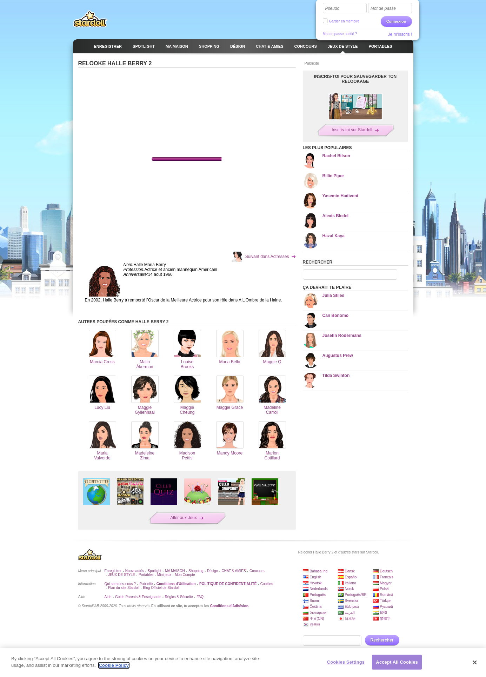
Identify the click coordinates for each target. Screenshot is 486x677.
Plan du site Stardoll (123, 588)
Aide (108, 597)
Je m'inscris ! (400, 34)
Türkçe (385, 601)
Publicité (146, 584)
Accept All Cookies (397, 662)
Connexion (396, 21)
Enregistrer (113, 571)
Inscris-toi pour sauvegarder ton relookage (355, 79)
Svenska (351, 601)
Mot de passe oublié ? (340, 34)
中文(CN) (317, 618)
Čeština (316, 607)
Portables (146, 575)
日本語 (350, 618)
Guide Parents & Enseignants (138, 597)
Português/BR (356, 595)
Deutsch (386, 571)
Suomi (315, 601)
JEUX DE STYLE (121, 575)
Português (318, 595)
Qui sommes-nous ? (120, 584)
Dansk (350, 571)
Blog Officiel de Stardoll (161, 588)
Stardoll (90, 19)
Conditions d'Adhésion (229, 606)
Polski (385, 589)
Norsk (349, 589)
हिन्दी (383, 613)
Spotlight (154, 571)
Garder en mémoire (344, 21)
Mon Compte (185, 575)
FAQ (200, 597)
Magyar (386, 583)
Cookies (266, 584)
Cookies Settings (346, 662)
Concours (257, 571)
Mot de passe (383, 8)
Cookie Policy (114, 665)
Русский (386, 607)
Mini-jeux (164, 575)
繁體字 (385, 618)
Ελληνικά (352, 607)
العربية (350, 613)
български (318, 613)
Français (386, 577)
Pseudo (332, 8)
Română (386, 595)
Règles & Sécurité (179, 597)
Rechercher (382, 640)
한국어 (315, 624)
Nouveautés (134, 571)
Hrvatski (316, 583)
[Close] (475, 662)
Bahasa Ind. (319, 571)
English (315, 577)
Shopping (195, 571)
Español (351, 577)
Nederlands (319, 589)
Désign (212, 571)
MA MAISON (175, 571)
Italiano (350, 583)
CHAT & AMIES (234, 571)
